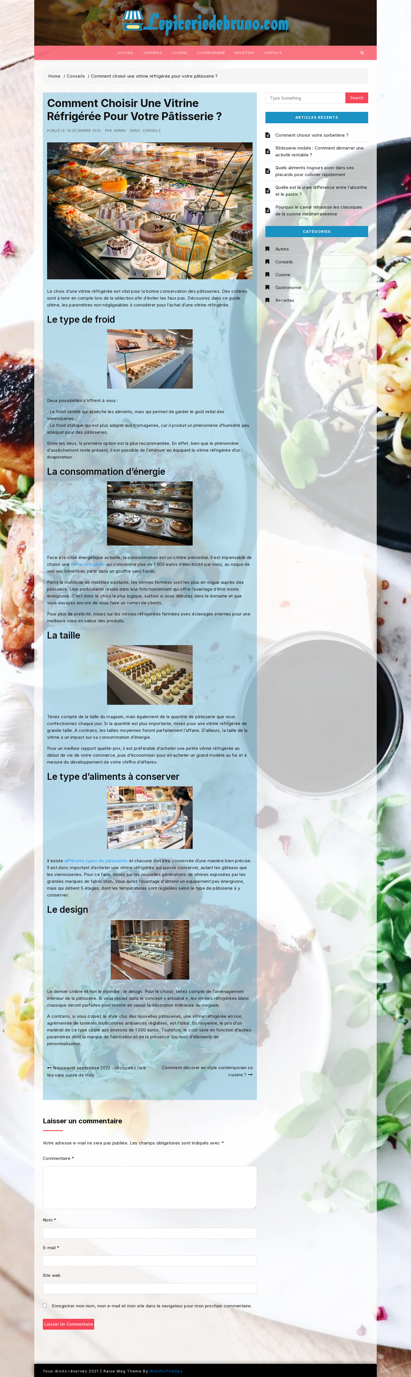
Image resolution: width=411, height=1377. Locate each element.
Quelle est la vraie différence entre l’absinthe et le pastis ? (321, 191)
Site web (52, 1275)
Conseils (153, 53)
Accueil (125, 53)
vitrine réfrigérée (87, 564)
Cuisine (179, 53)
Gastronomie (211, 53)
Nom (49, 1220)
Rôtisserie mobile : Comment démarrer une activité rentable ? (319, 151)
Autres (282, 249)
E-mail (51, 1247)
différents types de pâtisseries (96, 860)
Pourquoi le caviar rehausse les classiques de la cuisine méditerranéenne (318, 210)
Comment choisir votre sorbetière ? (311, 135)
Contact (273, 53)
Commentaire (58, 1158)
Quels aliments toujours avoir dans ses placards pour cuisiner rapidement (314, 171)
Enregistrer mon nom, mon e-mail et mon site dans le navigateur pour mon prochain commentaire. (152, 1306)
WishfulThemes (166, 1371)
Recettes (244, 53)
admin (120, 130)
